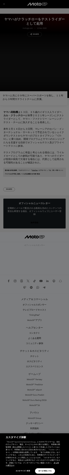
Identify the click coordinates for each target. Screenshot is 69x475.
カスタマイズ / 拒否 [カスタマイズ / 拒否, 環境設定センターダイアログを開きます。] (23, 471)
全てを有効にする (45, 471)
